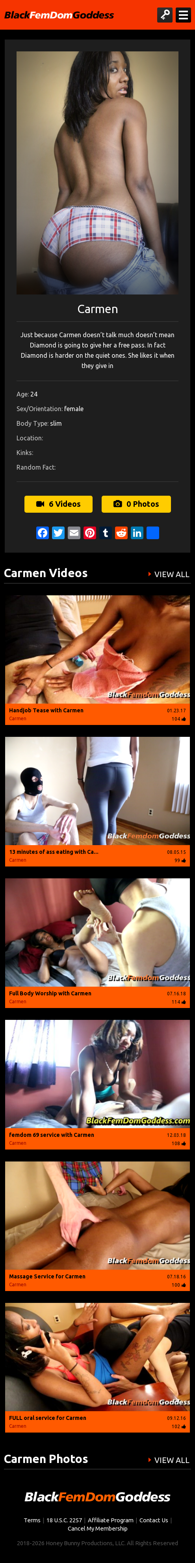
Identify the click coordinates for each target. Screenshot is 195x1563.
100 (179, 1284)
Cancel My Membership (98, 1528)
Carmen (17, 718)
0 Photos (136, 503)
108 (179, 1143)
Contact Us (153, 1520)
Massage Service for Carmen (47, 1276)
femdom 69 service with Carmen (51, 1135)
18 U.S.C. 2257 (64, 1520)
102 (179, 1426)
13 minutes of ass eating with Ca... (53, 852)
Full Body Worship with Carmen (50, 993)
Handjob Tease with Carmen (46, 710)
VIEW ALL (171, 574)
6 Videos (58, 503)
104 (179, 718)
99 (180, 860)
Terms (32, 1520)
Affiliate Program (111, 1520)
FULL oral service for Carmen (47, 1418)
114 (179, 1001)
